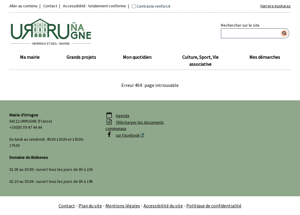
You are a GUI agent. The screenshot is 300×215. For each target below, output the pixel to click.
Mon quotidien (137, 57)
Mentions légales (122, 206)
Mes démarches (264, 57)
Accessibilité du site (163, 206)
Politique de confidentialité (213, 206)
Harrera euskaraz (275, 5)
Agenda (122, 115)
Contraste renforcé (154, 6)
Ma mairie (30, 57)
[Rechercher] (284, 33)
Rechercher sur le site (240, 25)
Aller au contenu (23, 5)
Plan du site (90, 206)
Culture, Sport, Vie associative (200, 60)
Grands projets (81, 57)
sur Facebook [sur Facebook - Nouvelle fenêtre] (128, 135)
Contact (50, 5)
